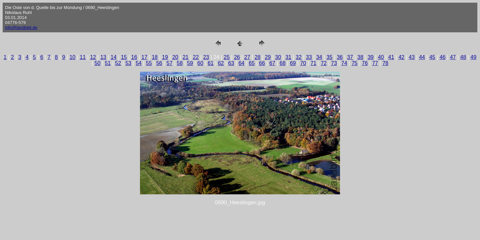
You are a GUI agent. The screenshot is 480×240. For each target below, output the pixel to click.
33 (309, 57)
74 (344, 63)
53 (128, 63)
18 (155, 57)
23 (206, 57)
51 (108, 63)
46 (443, 57)
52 (118, 63)
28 (258, 57)
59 (190, 63)
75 (355, 63)
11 (83, 57)
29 (268, 57)
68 (283, 63)
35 (330, 57)
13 (103, 57)
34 (319, 57)
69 (293, 63)
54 (139, 63)
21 (186, 57)
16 (134, 57)
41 (391, 57)
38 (360, 57)
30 (278, 57)
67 (272, 63)
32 (299, 57)
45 (432, 57)
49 (473, 57)
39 (371, 57)
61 (211, 63)
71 (313, 63)
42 (401, 57)
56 (159, 63)
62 (221, 63)
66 (262, 63)
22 (196, 57)
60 (200, 63)
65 (252, 63)
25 (227, 57)
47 (453, 57)
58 (180, 63)
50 (98, 63)
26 (237, 57)
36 (340, 57)
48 (463, 57)
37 (350, 57)
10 (72, 57)
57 (170, 63)
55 (149, 63)
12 (93, 57)
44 (422, 57)
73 (334, 63)
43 (412, 57)
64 (241, 63)
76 (365, 63)
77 (375, 63)
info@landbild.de (21, 27)
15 (124, 57)
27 (247, 57)
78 (385, 63)
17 (144, 57)
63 (231, 63)
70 (303, 63)
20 (175, 57)
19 (165, 57)
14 (114, 57)
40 (381, 57)
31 (288, 57)
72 (324, 63)
